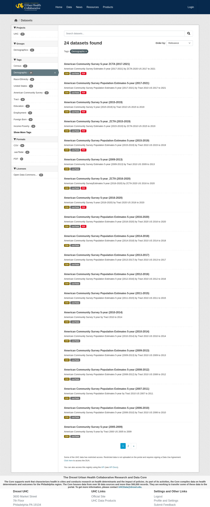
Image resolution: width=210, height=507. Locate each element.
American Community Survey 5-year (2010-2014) (93, 312)
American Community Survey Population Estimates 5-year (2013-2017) (106, 255)
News (79, 7)
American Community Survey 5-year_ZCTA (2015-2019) (97, 121)
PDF (83, 73)
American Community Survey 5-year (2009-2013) (93, 159)
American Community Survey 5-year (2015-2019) (93, 102)
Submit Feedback (165, 504)
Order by (160, 43)
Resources (93, 7)
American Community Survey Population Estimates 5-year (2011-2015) (106, 293)
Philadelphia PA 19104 (27, 504)
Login (191, 7)
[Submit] (189, 34)
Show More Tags (22, 132)
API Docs (113, 467)
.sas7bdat (75, 73)
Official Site (98, 496)
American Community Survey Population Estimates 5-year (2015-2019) (106, 140)
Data (69, 6)
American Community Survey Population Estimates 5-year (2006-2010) (106, 408)
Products (108, 7)
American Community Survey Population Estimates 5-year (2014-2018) (106, 236)
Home (59, 7)
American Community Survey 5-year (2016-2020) (93, 197)
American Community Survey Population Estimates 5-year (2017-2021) (106, 83)
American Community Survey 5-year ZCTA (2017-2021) (97, 64)
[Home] (16, 20)
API (102, 467)
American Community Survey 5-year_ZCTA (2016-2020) (97, 178)
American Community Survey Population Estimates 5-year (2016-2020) (106, 217)
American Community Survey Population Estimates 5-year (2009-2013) (106, 350)
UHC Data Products (103, 500)
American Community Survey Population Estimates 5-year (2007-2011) (106, 388)
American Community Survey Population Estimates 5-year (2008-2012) (106, 369)
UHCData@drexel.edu (129, 487)
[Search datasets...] (124, 33)
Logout (158, 496)
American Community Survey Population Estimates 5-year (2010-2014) (106, 331)
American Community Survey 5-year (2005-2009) (93, 427)
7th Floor (18, 500)
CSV (67, 73)
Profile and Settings (166, 500)
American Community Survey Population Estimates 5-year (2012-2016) (106, 274)
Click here (68, 460)
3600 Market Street (25, 496)
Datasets (26, 20)
